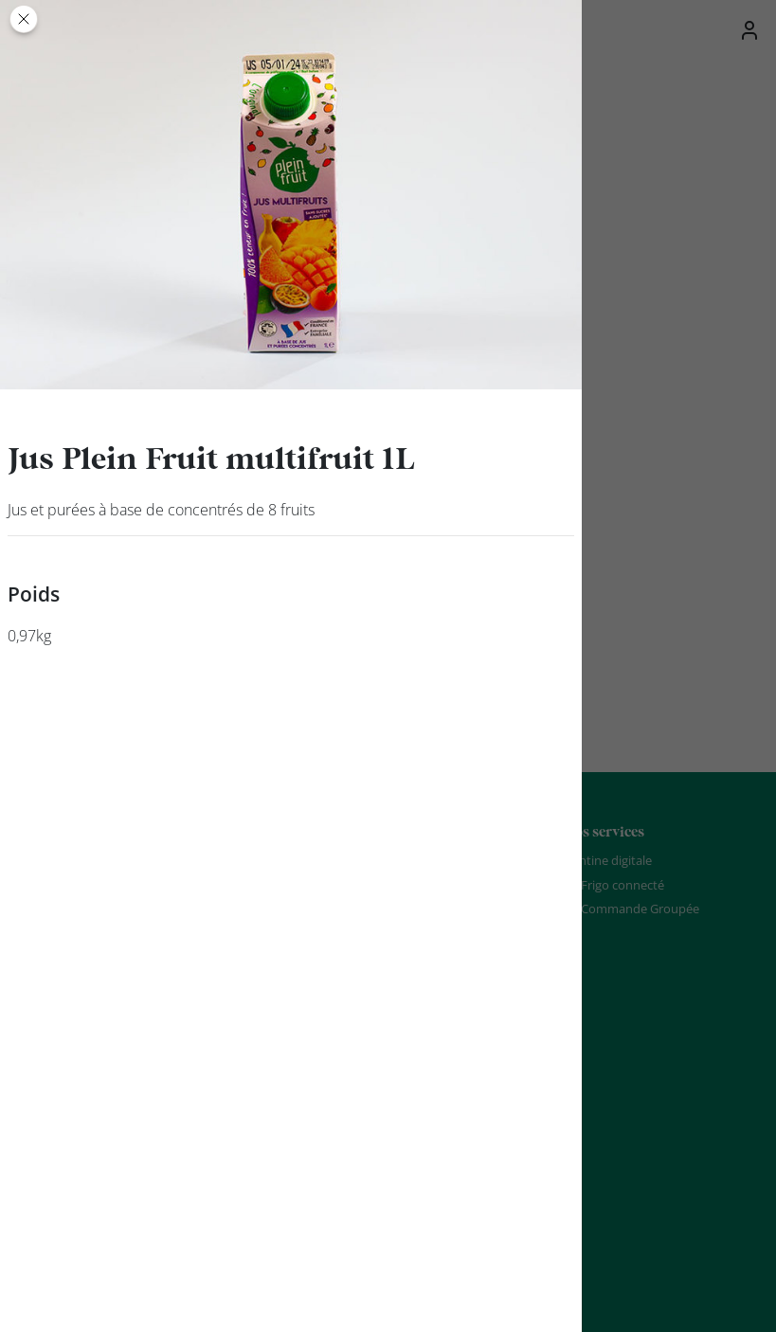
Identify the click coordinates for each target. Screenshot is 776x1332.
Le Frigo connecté (614, 884)
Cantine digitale (608, 860)
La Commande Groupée (632, 908)
